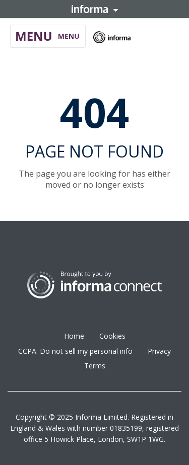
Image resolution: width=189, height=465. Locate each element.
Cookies (112, 336)
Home (74, 336)
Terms (94, 365)
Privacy (159, 351)
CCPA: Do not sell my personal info (75, 351)
